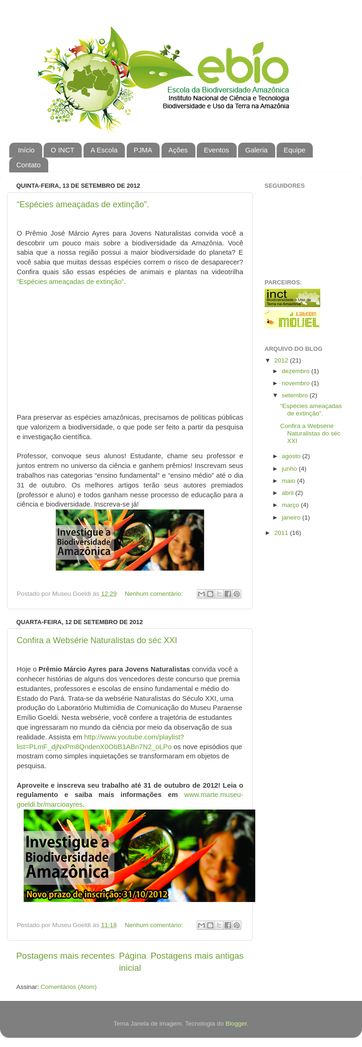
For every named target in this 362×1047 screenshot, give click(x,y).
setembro (296, 395)
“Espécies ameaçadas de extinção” (70, 281)
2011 (282, 532)
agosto (292, 456)
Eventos (216, 150)
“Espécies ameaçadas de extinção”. (83, 204)
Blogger (236, 1023)
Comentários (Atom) (69, 986)
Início (26, 150)
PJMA (143, 150)
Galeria (256, 150)
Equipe (294, 150)
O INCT (62, 150)
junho (290, 468)
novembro (296, 383)
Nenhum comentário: (155, 593)
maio (289, 480)
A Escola (103, 150)
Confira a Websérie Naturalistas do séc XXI (97, 640)
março (291, 504)
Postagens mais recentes (65, 956)
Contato (28, 165)
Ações (178, 150)
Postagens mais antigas (197, 956)
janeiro (292, 517)
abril (288, 492)
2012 (282, 360)
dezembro (296, 371)
